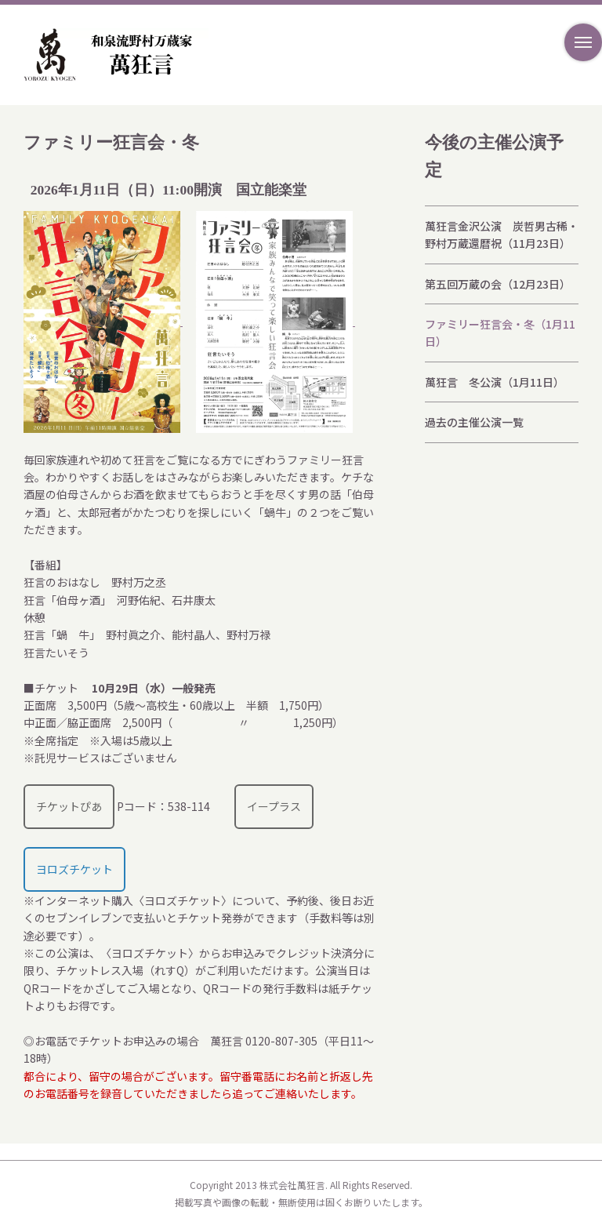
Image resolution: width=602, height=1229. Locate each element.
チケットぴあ (69, 806)
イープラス (274, 806)
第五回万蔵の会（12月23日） (498, 284)
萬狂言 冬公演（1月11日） (494, 382)
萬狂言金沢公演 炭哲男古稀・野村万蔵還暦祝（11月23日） (501, 234)
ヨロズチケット (74, 869)
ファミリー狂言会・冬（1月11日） (500, 332)
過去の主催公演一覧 (474, 422)
